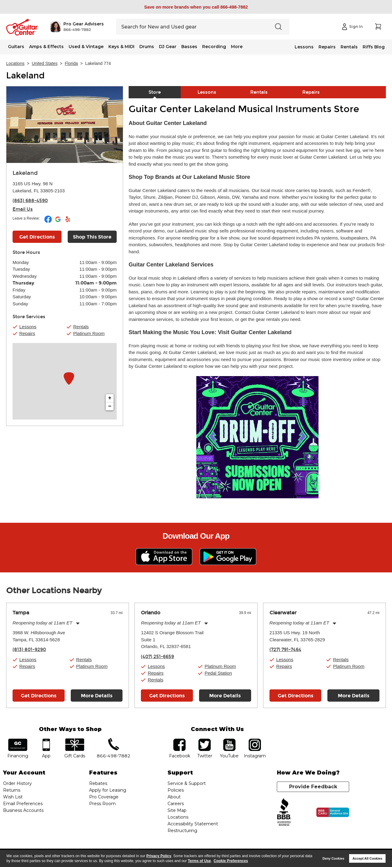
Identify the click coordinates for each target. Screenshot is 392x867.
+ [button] (109, 398)
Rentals (349, 47)
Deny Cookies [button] (333, 858)
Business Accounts (23, 810)
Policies (176, 790)
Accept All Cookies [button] (367, 858)
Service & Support (187, 783)
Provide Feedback (313, 787)
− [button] (109, 406)
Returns (11, 790)
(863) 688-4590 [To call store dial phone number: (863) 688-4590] (30, 200)
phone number (113, 740)
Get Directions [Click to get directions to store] (37, 237)
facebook (179, 740)
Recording (214, 46)
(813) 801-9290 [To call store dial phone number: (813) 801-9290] (29, 649)
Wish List (13, 797)
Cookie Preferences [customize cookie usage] (231, 861)
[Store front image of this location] (64, 124)
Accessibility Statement (193, 824)
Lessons (304, 47)
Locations (15, 63)
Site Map (177, 810)
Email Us (23, 209)
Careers (176, 803)
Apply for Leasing (107, 790)
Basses (189, 46)
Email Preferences (23, 803)
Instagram (254, 740)
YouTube (229, 740)
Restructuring (182, 830)
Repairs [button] (27, 333)
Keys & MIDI (121, 46)
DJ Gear (167, 46)
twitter (204, 740)
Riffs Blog (374, 47)
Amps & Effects (46, 46)
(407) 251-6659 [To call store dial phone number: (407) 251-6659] (157, 656)
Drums (146, 46)
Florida (71, 63)
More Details (96, 696)
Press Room (102, 803)
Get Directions (38, 696)
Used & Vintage (86, 46)
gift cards (74, 740)
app (46, 740)
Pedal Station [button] (218, 673)
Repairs (327, 47)
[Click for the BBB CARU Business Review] (332, 812)
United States (45, 63)
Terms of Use (199, 861)
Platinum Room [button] (89, 333)
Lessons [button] (27, 326)
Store (155, 92)
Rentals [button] (81, 326)
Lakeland (25, 75)
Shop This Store (92, 237)
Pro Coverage (104, 797)
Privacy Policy (158, 856)
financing (17, 740)
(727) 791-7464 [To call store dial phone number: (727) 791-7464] (285, 649)
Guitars (16, 46)
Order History (17, 783)
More (237, 46)
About (174, 797)
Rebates (98, 783)
